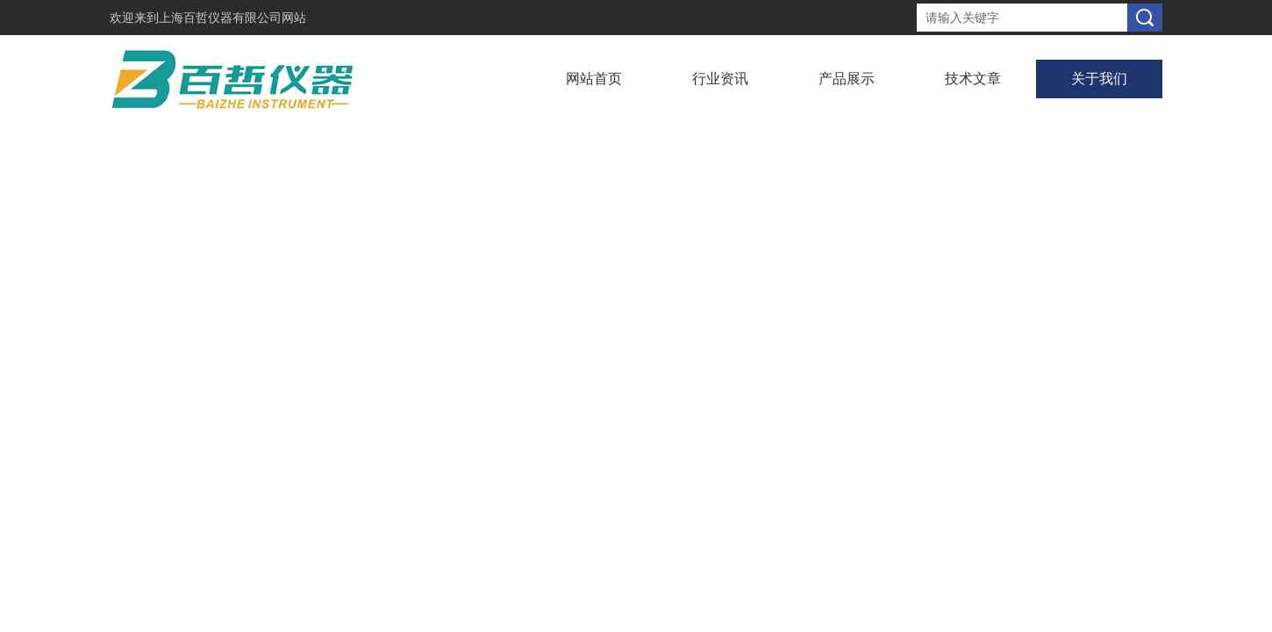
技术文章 (973, 78)
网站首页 (594, 78)
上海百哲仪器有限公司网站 (232, 18)
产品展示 (846, 78)
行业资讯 (720, 78)
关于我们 (1099, 78)
